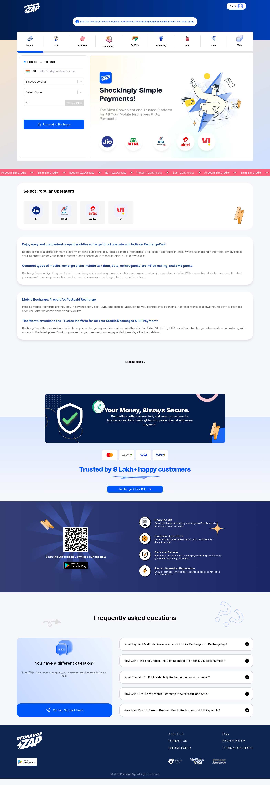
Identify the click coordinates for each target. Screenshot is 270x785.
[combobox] (25, 81)
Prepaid (32, 61)
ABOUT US (176, 734)
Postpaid (49, 61)
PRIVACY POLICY (233, 741)
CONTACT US (177, 741)
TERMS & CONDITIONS (237, 748)
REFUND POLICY (179, 748)
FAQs (225, 734)
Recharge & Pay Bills (135, 489)
